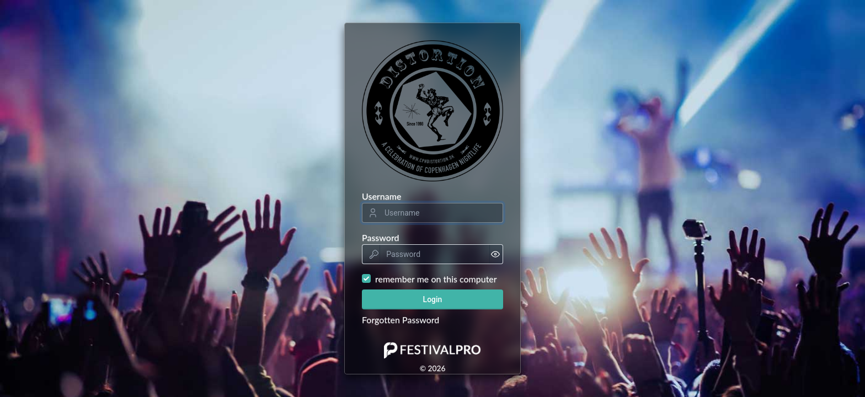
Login (432, 299)
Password (380, 237)
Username (381, 196)
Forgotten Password (400, 319)
